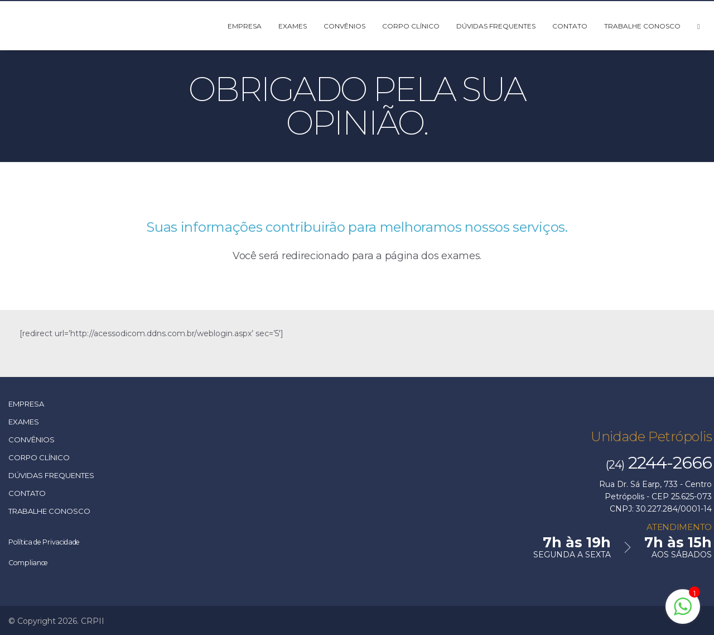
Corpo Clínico (411, 26)
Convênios (344, 26)
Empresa (245, 26)
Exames (292, 26)
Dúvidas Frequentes (496, 26)
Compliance (33, 561)
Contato (569, 26)
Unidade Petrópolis (654, 436)
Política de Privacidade (54, 541)
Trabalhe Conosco (642, 26)
